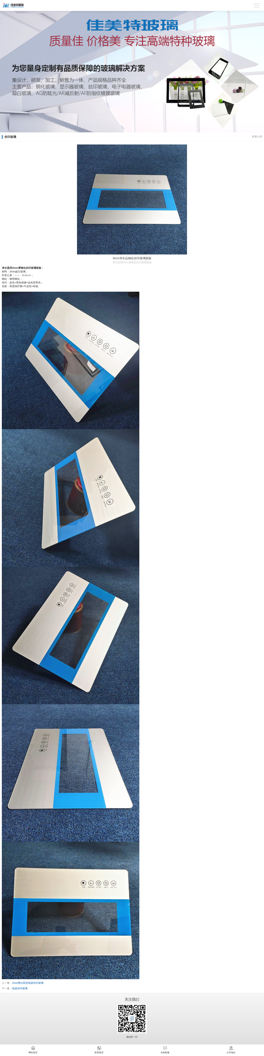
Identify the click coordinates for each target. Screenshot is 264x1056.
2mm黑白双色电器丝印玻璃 (27, 982)
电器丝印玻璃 (19, 988)
